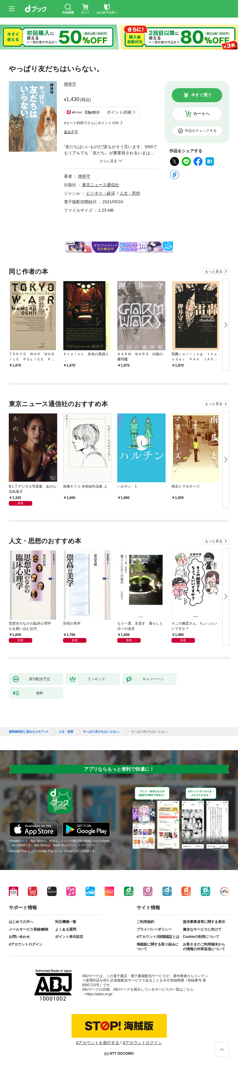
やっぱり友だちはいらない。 (102, 731)
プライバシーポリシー (154, 929)
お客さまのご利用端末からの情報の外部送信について (204, 946)
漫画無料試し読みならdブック (29, 731)
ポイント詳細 (119, 112)
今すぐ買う (201, 95)
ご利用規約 (145, 922)
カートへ (201, 113)
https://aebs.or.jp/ (99, 994)
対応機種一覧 (65, 922)
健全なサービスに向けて (202, 929)
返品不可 (71, 132)
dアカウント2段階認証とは (158, 937)
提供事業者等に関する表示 (204, 922)
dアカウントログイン (25, 944)
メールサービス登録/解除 (28, 929)
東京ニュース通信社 (100, 184)
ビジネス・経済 (100, 193)
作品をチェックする (201, 131)
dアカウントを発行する (97, 1042)
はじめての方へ (21, 922)
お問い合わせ (19, 937)
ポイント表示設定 (69, 937)
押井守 (70, 84)
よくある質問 (65, 929)
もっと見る (213, 271)
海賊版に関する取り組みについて (158, 946)
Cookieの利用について (201, 937)
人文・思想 (130, 193)
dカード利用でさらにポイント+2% (91, 123)
